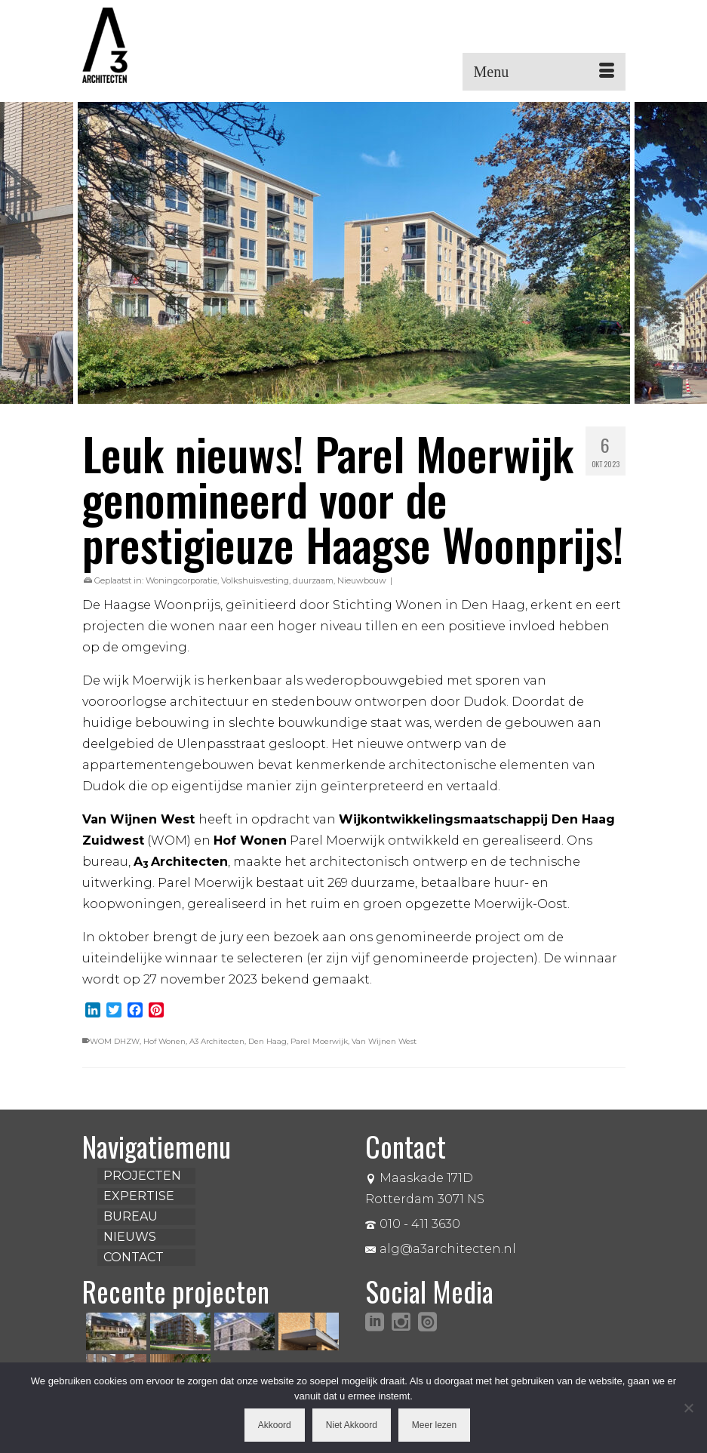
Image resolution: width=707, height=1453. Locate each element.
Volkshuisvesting (255, 580)
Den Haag (267, 1041)
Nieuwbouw (361, 580)
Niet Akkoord (351, 1425)
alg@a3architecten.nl (440, 1249)
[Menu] (544, 72)
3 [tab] (353, 396)
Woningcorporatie (181, 580)
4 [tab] (372, 396)
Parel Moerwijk (319, 1041)
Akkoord (274, 1425)
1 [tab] (317, 396)
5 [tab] (390, 396)
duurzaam (313, 580)
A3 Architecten (216, 1041)
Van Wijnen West (384, 1041)
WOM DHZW (115, 1041)
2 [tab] (335, 396)
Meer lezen (434, 1425)
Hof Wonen (164, 1041)
